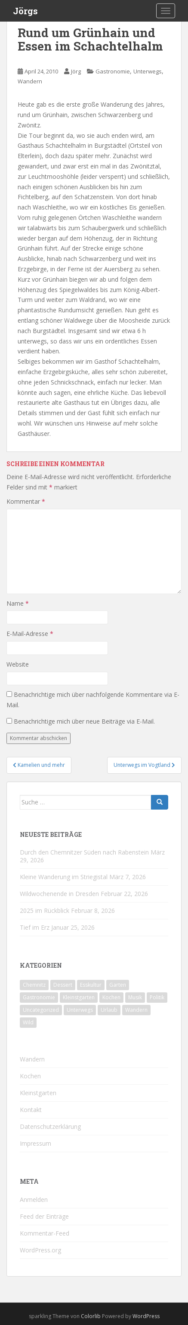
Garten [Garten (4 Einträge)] (117, 984)
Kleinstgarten (38, 1093)
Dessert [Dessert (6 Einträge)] (62, 984)
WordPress (146, 1316)
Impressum (35, 1143)
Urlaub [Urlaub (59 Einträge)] (109, 1010)
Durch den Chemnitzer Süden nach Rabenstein (84, 852)
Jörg (76, 71)
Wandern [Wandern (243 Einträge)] (136, 1010)
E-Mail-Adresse (29, 633)
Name (17, 603)
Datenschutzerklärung (50, 1126)
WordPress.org (40, 1250)
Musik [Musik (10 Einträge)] (135, 997)
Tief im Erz (34, 927)
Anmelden (34, 1199)
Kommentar (25, 501)
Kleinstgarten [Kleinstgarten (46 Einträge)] (79, 997)
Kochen (30, 1076)
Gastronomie (113, 71)
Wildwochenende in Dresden (59, 894)
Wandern (30, 81)
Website (17, 664)
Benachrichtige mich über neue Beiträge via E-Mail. (84, 721)
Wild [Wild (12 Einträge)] (28, 1022)
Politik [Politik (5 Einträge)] (157, 997)
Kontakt (31, 1110)
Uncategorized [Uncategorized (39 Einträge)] (41, 1010)
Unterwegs (147, 71)
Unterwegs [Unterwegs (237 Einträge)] (80, 1010)
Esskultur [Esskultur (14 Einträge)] (91, 984)
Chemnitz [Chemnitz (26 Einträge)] (34, 984)
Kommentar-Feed (44, 1233)
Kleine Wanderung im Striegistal (64, 877)
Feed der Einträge (44, 1216)
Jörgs (25, 10)
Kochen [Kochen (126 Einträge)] (111, 997)
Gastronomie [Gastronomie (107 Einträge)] (39, 997)
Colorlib (91, 1316)
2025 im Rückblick (44, 910)
